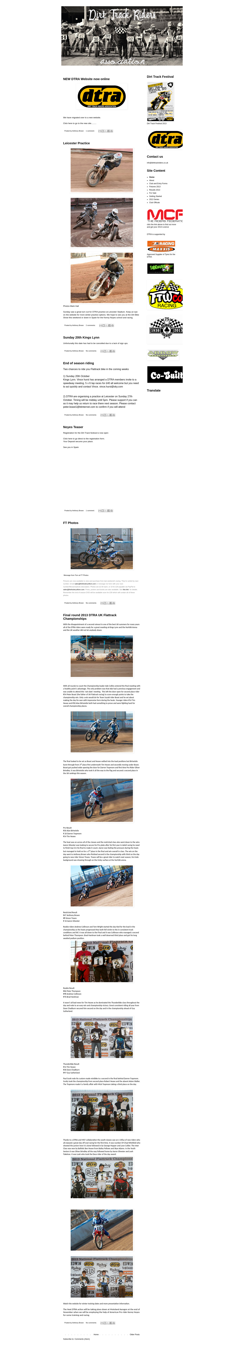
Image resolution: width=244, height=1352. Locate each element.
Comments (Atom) (82, 1339)
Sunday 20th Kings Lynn (81, 337)
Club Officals (154, 202)
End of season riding (78, 363)
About (151, 180)
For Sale (152, 193)
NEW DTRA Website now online (86, 79)
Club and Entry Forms (158, 183)
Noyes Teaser (73, 427)
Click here (67, 438)
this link (126, 589)
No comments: (91, 351)
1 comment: (90, 131)
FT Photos (70, 523)
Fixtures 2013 (155, 187)
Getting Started (155, 196)
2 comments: (91, 325)
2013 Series (154, 199)
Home (96, 1334)
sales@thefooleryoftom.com (85, 584)
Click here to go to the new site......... (79, 123)
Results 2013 (154, 190)
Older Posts (135, 1334)
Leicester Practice (76, 143)
